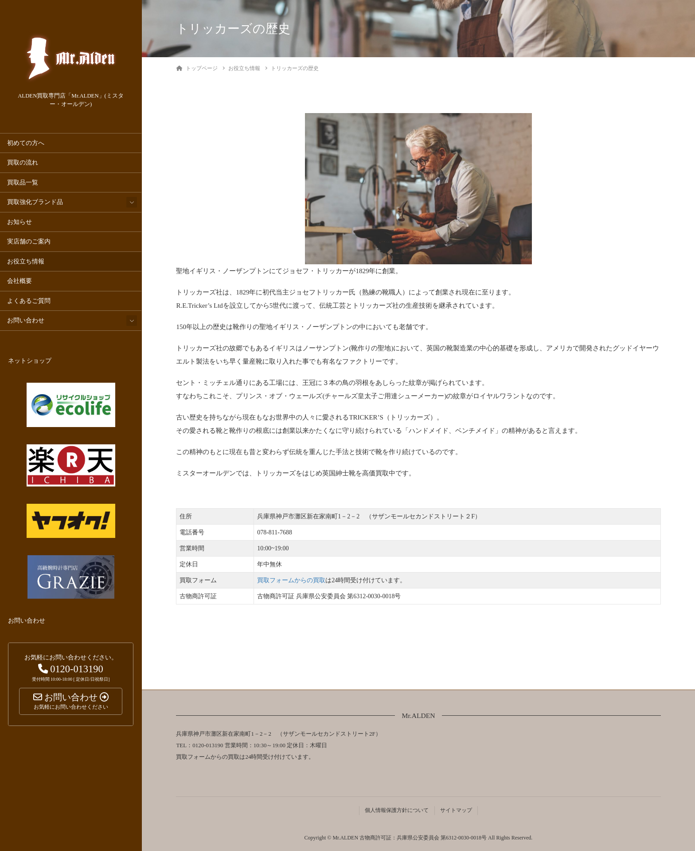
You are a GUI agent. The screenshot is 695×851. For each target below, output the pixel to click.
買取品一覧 (22, 182)
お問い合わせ (25, 320)
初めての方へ (25, 143)
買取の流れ (22, 162)
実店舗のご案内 (29, 241)
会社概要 (19, 281)
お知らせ (19, 222)
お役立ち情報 (25, 261)
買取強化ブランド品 (35, 202)
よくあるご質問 (29, 301)
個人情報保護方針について (397, 810)
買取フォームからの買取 (291, 580)
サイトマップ (456, 810)
